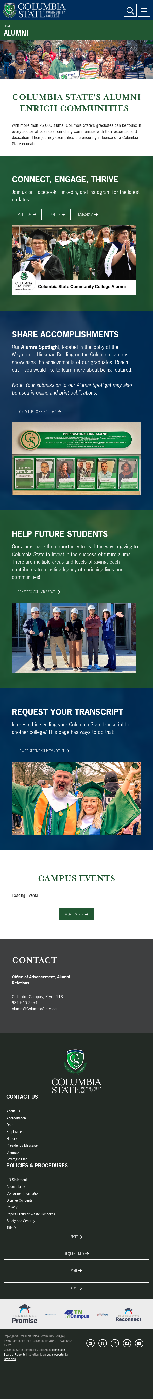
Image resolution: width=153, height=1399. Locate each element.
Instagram (85, 214)
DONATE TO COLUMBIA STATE (36, 592)
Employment (16, 1131)
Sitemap (13, 1152)
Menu (142, 7)
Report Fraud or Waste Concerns (31, 1214)
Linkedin (54, 214)
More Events (74, 914)
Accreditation (16, 1117)
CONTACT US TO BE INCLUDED (36, 411)
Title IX (11, 1227)
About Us (13, 1111)
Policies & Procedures (37, 1165)
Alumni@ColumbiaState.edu (35, 1009)
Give (74, 1288)
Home (8, 26)
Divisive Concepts (20, 1200)
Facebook (24, 214)
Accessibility (16, 1186)
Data (10, 1124)
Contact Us (22, 1097)
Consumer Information (23, 1193)
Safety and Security (21, 1220)
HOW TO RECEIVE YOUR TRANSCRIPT (40, 751)
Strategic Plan (17, 1159)
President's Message (22, 1145)
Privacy (12, 1207)
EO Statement (17, 1179)
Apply (74, 1237)
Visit (74, 1270)
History (12, 1138)
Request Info (74, 1253)
